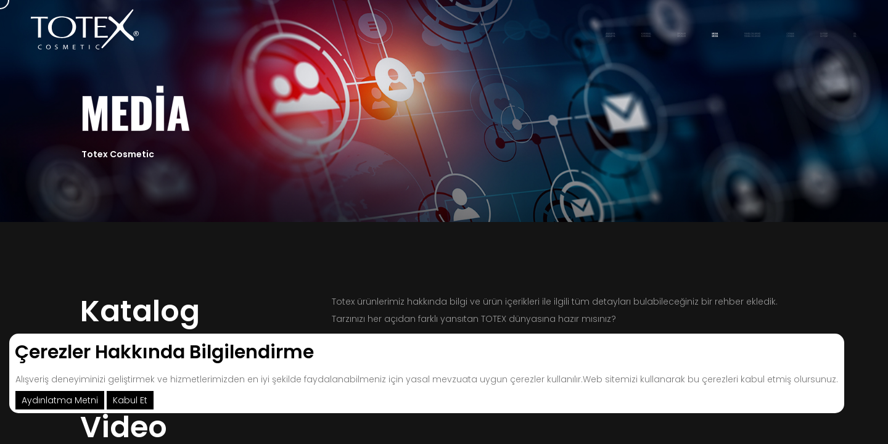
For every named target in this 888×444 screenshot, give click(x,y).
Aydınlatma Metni (60, 400)
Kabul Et (130, 400)
